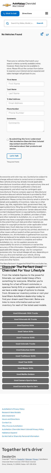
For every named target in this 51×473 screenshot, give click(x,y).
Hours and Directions (11, 419)
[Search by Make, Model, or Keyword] (22, 23)
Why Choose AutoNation (12, 426)
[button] (10, 13)
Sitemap (28, 459)
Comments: (11, 119)
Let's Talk (14, 156)
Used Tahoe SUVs (25, 332)
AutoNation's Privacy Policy (13, 409)
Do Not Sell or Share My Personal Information (20, 436)
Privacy (35, 459)
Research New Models (11, 412)
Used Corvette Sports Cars (25, 386)
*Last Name (11, 89)
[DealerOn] (9, 456)
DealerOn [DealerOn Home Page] (20, 459)
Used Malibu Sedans (26, 374)
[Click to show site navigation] (46, 13)
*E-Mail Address (13, 99)
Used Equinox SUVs (25, 325)
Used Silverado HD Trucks (25, 319)
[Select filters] (41, 34)
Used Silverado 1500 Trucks (25, 313)
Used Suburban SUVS (25, 350)
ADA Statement (8, 416)
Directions (27, 13)
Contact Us (6, 423)
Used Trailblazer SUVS (25, 356)
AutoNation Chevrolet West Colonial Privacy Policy (23, 429)
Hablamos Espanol (9, 433)
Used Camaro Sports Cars (25, 380)
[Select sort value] (46, 34)
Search (40, 23)
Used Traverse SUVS (25, 338)
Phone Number (13, 109)
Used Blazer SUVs (25, 368)
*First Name (12, 80)
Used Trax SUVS (25, 362)
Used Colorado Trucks (25, 344)
